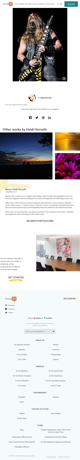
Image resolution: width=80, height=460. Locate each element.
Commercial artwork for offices (56, 437)
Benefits (22, 349)
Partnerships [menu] (41, 4)
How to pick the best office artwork (22, 442)
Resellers (22, 397)
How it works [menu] (28, 4)
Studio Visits (22, 418)
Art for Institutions (22, 381)
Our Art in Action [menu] (49, 4)
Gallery (22, 413)
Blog (22, 430)
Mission (55, 345)
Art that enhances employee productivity (56, 442)
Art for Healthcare (55, 376)
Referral (56, 397)
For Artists (22, 386)
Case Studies (56, 413)
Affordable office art (21, 447)
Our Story (55, 349)
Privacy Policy (51, 457)
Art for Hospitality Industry (56, 381)
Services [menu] (35, 4)
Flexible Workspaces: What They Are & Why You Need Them (55, 431)
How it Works (22, 354)
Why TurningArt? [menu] (19, 4)
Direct (22, 402)
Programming (56, 354)
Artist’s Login (56, 386)
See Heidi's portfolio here (40, 221)
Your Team (22, 359)
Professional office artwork (22, 437)
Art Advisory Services (22, 345)
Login (61, 4)
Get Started (71, 4)
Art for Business (22, 371)
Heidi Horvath (45, 98)
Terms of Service (64, 457)
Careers (56, 359)
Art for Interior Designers (22, 376)
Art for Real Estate (56, 371)
